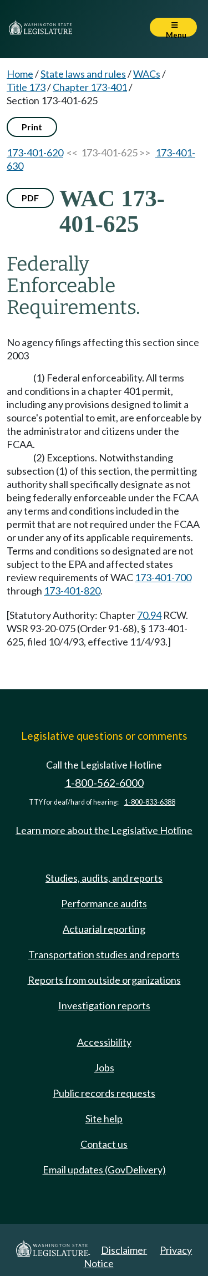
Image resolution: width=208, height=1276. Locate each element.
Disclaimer (124, 1250)
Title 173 (26, 87)
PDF (30, 197)
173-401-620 (35, 152)
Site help (104, 1118)
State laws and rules (83, 74)
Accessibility (104, 1042)
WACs (146, 74)
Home (20, 74)
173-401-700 (163, 577)
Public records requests (104, 1093)
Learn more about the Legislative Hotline (104, 830)
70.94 (149, 615)
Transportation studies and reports (104, 954)
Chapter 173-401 (90, 87)
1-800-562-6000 (104, 782)
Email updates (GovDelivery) (104, 1169)
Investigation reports (104, 1005)
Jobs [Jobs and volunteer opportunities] (104, 1067)
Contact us (104, 1144)
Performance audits (104, 903)
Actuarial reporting (104, 929)
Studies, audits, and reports (104, 878)
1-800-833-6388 (149, 802)
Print (32, 126)
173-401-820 (72, 590)
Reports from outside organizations (104, 980)
